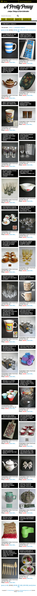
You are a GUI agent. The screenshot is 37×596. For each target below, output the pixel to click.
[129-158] (25, 30)
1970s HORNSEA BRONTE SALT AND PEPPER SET (25, 104)
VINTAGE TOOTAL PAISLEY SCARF (7, 518)
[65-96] (15, 30)
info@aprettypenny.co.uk (25, 590)
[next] (30, 30)
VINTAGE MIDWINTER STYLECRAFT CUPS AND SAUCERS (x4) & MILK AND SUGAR (27, 418)
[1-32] (6, 30)
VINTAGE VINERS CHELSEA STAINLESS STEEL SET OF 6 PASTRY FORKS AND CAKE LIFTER (9, 553)
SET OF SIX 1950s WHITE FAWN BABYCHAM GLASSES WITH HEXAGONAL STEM (27, 209)
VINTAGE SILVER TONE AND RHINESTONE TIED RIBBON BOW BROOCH (27, 452)
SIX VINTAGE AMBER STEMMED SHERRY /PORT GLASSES (26, 243)
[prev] (3, 30)
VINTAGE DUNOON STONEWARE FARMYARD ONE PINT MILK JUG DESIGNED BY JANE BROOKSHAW (9, 312)
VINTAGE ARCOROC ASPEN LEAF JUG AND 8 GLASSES (9, 278)
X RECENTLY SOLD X (19, 27)
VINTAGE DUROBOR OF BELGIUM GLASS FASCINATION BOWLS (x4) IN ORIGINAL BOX (27, 312)
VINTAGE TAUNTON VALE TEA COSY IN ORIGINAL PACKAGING (26, 485)
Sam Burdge (20, 591)
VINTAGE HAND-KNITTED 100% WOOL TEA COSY (27, 347)
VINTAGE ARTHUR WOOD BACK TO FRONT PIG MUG (27, 278)
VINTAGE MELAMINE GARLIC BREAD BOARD (9, 416)
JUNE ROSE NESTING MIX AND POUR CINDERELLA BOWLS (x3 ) (27, 173)
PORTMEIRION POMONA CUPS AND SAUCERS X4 (9, 207)
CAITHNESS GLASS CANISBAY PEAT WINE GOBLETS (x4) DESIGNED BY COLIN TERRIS (8, 137)
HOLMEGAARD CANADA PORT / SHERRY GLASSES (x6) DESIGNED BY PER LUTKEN (9, 173)
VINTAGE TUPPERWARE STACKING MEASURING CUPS (27, 519)
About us (18, 19)
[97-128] (20, 30)
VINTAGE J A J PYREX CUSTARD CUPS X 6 (8, 381)
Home (3, 19)
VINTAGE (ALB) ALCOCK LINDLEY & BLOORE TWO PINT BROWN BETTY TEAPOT (9, 70)
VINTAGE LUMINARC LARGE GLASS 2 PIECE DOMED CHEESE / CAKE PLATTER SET (27, 383)
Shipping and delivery (27, 19)
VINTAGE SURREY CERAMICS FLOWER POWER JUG (8, 485)
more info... (12, 62)
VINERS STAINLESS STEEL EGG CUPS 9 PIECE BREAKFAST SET (27, 36)
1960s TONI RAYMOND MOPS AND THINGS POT (9, 103)
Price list (10, 19)
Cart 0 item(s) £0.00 (25, 1)
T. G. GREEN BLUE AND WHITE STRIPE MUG (9, 35)
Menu (4, 1)
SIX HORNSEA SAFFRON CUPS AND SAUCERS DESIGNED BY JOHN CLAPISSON (9, 244)
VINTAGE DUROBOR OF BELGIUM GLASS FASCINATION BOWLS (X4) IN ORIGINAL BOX (9, 348)
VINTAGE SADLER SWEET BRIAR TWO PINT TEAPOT (9, 452)
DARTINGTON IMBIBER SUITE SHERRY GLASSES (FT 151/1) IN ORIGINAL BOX (26, 136)
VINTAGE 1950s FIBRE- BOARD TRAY (26, 68)
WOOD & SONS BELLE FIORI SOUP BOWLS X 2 (27, 551)
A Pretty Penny (10, 590)
